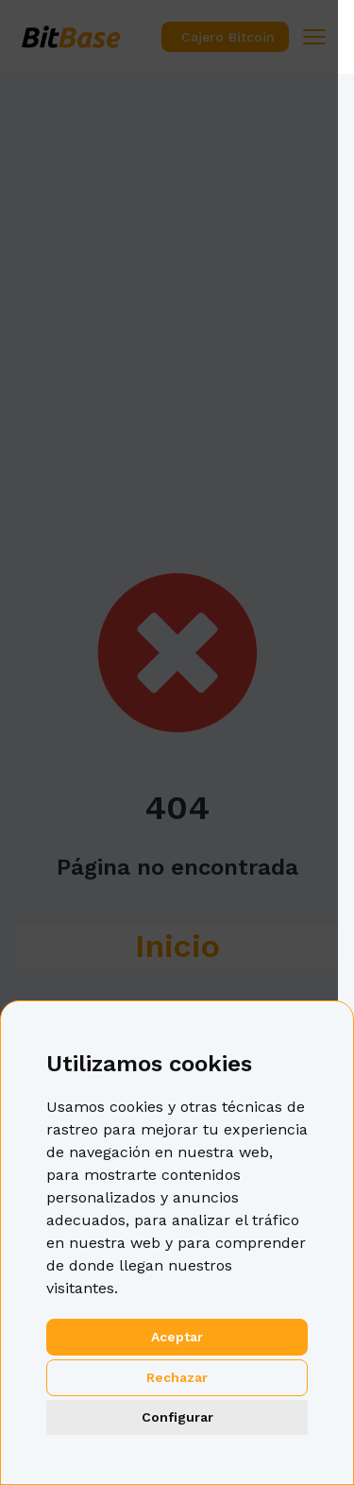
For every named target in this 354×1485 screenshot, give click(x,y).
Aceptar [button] (177, 1336)
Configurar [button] (177, 1417)
